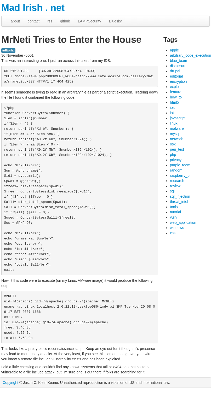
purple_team (180, 165)
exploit (175, 87)
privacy (175, 160)
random (176, 170)
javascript (177, 118)
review (175, 186)
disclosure (178, 66)
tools (174, 207)
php (173, 154)
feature (175, 92)
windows (177, 228)
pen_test (177, 149)
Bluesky (115, 21)
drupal (175, 71)
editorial (8, 50)
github (65, 21)
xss (172, 233)
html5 (174, 102)
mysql (175, 134)
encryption (178, 81)
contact (33, 21)
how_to (176, 97)
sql (172, 191)
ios (172, 107)
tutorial (175, 212)
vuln (173, 217)
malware (177, 128)
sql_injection (180, 196)
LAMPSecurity (89, 21)
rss (49, 21)
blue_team (178, 60)
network (176, 139)
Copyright (10, 382)
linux (174, 123)
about (15, 21)
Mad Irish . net (33, 7)
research (177, 181)
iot (172, 113)
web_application (183, 222)
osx (173, 144)
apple (174, 50)
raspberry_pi (180, 175)
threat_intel (179, 202)
